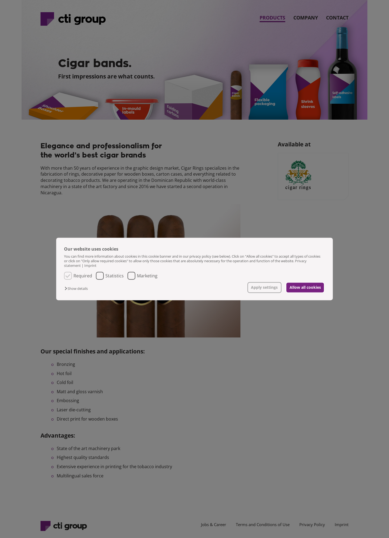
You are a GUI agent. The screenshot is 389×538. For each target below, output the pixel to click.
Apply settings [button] (264, 287)
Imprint (90, 265)
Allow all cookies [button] (305, 287)
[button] (77, 288)
